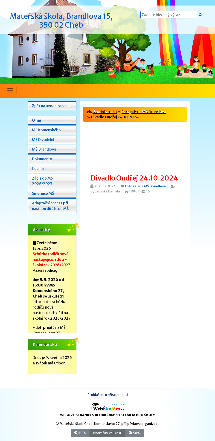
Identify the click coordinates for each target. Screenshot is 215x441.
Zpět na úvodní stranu (51, 105)
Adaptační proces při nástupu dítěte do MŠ (50, 206)
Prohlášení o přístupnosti (107, 395)
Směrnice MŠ (43, 193)
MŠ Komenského (46, 130)
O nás (37, 120)
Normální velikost (107, 433)
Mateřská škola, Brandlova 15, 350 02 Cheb (61, 21)
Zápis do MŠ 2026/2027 (42, 181)
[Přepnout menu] (10, 90)
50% (80, 433)
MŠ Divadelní (43, 139)
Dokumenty (42, 159)
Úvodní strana (104, 111)
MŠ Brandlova (44, 149)
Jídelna (38, 168)
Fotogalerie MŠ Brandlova (143, 111)
